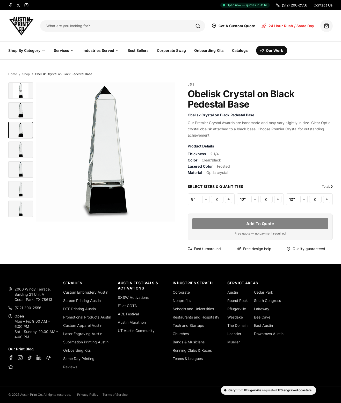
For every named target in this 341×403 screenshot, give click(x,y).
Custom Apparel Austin (82, 325)
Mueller (233, 342)
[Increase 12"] (326, 199)
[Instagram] (26, 5)
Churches (181, 333)
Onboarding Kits (209, 50)
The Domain (237, 325)
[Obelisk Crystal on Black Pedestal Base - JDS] (20, 110)
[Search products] (117, 26)
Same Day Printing (79, 358)
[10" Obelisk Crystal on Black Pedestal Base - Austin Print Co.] (20, 90)
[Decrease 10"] (255, 199)
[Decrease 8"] (205, 199)
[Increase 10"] (277, 199)
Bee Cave (262, 317)
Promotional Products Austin (87, 317)
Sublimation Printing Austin (85, 342)
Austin (232, 292)
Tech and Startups (188, 325)
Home (12, 74)
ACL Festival (128, 314)
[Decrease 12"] (304, 199)
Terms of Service (115, 395)
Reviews (70, 367)
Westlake (235, 317)
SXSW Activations (133, 297)
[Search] (198, 26)
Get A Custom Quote (233, 26)
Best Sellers (138, 50)
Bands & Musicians (189, 342)
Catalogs (240, 50)
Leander (234, 333)
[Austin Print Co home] (21, 26)
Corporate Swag (171, 50)
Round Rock (237, 300)
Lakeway (261, 309)
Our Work (271, 50)
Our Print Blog (21, 349)
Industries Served (101, 50)
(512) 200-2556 (291, 5)
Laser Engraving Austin (82, 333)
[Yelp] (48, 357)
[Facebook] (10, 5)
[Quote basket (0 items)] (326, 26)
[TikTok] (29, 357)
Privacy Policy (87, 395)
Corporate (181, 292)
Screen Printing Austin (82, 300)
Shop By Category (27, 50)
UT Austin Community (136, 330)
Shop (26, 74)
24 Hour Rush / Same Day (287, 26)
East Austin (263, 325)
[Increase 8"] (228, 199)
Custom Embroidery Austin (85, 292)
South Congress (267, 300)
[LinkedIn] (38, 357)
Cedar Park (263, 292)
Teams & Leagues (188, 358)
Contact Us (323, 5)
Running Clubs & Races (192, 350)
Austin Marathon (132, 322)
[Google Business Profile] (10, 367)
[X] (18, 5)
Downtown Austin (269, 333)
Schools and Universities (193, 309)
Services (64, 50)
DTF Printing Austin (79, 309)
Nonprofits (182, 300)
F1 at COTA (127, 305)
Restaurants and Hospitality (196, 317)
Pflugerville (236, 309)
